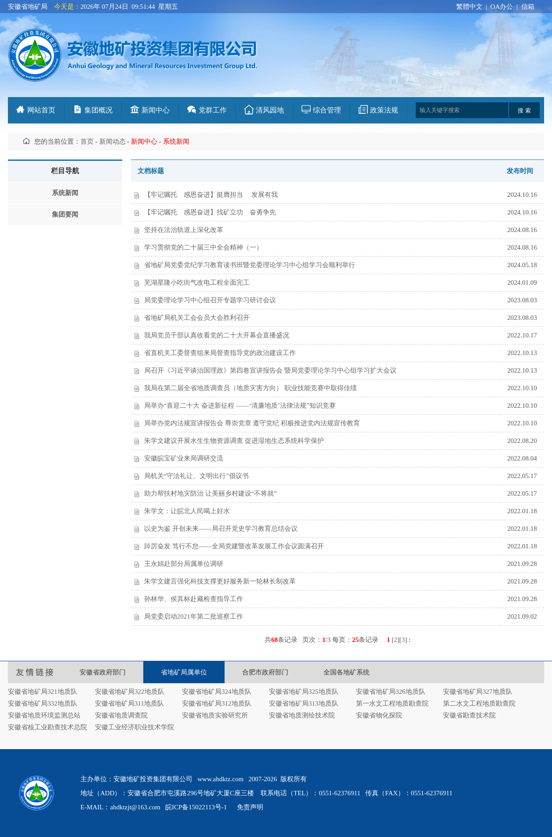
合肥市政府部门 (265, 672)
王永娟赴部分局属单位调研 (183, 563)
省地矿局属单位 (184, 672)
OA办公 (501, 6)
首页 (87, 141)
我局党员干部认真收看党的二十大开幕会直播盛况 (216, 335)
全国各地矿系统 (346, 672)
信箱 (527, 6)
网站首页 (41, 110)
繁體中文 (469, 6)
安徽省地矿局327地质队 (477, 691)
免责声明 (250, 807)
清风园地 (270, 110)
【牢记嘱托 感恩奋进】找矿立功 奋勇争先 (210, 212)
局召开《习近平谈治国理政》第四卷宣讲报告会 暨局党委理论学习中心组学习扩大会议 (270, 370)
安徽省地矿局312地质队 (216, 703)
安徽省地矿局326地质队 (390, 691)
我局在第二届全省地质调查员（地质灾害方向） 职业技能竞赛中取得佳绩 (250, 387)
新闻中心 (156, 110)
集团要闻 (65, 214)
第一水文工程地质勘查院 (392, 703)
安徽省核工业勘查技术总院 (47, 727)
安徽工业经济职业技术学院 (134, 727)
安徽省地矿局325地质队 (303, 691)
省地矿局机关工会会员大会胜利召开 (197, 317)
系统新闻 (65, 192)
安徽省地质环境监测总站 (44, 715)
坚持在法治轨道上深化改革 (183, 229)
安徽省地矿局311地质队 (129, 703)
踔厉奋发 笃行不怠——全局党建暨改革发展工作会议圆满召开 (234, 546)
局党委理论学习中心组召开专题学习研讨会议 (210, 300)
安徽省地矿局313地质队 (303, 703)
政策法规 (384, 110)
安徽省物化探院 (379, 715)
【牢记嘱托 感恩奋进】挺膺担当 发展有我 (211, 194)
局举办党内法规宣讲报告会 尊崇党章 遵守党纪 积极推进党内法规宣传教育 (252, 423)
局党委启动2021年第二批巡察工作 (193, 616)
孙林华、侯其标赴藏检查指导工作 (193, 598)
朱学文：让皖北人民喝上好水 (187, 511)
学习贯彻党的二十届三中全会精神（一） (203, 247)
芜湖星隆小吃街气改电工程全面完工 (197, 282)
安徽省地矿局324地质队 (216, 691)
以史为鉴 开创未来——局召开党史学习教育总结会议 (221, 528)
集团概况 (98, 110)
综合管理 (327, 110)
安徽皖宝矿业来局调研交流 (183, 458)
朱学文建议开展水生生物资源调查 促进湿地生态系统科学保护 (234, 440)
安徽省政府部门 (103, 672)
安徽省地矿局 (27, 6)
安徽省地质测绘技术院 (302, 715)
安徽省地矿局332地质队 (42, 703)
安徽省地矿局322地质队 (129, 691)
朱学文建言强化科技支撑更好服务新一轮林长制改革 (220, 581)
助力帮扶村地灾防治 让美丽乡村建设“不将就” (210, 493)
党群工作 (213, 110)
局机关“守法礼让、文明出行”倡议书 (196, 475)
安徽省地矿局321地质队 (42, 691)
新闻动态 (112, 141)
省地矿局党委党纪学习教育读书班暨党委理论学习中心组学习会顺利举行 (249, 264)
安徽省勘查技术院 (469, 715)
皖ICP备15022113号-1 (196, 807)
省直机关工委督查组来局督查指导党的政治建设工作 (220, 352)
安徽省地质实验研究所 (215, 715)
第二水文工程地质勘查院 (479, 703)
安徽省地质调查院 (121, 715)
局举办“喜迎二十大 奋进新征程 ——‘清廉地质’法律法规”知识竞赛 (240, 405)
